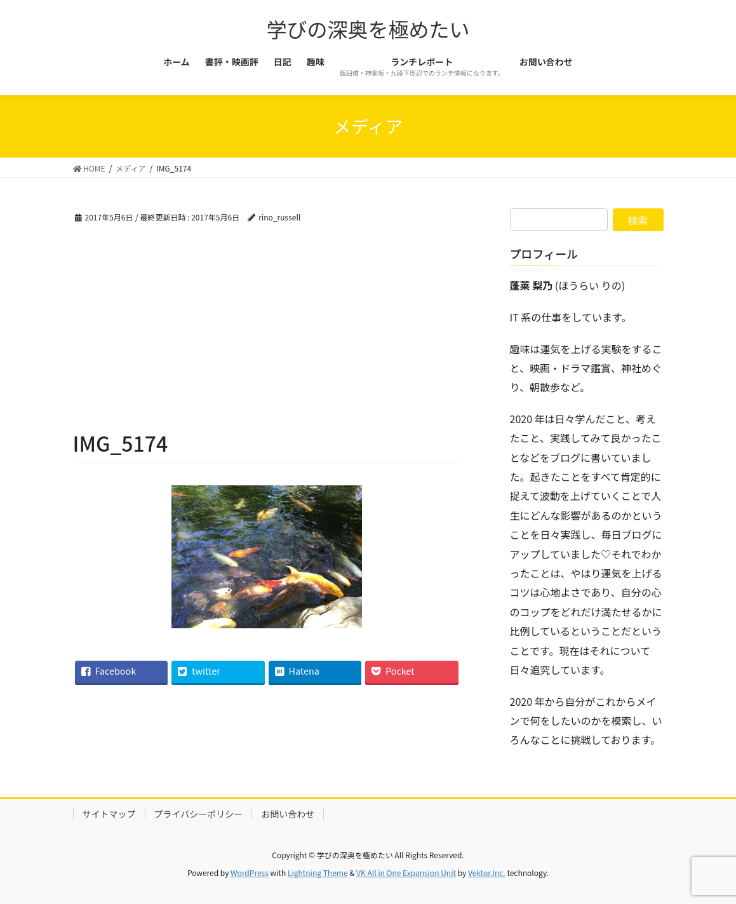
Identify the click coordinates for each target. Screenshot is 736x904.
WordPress (250, 872)
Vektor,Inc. (486, 872)
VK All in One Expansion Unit (406, 872)
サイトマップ (109, 813)
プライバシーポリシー (198, 813)
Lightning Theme (318, 872)
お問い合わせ (287, 813)
